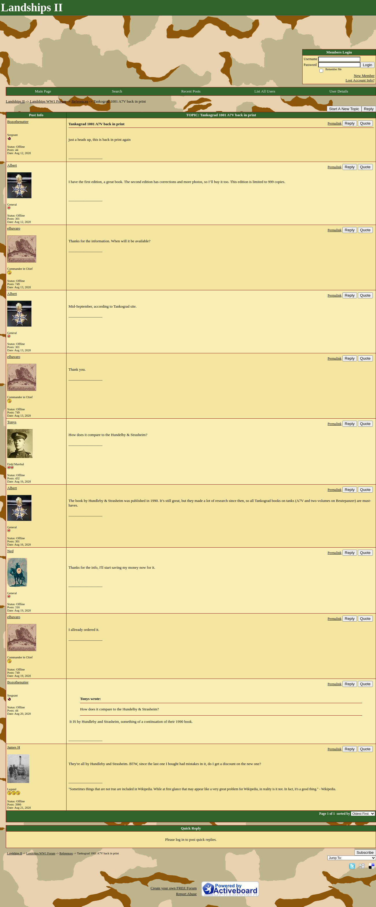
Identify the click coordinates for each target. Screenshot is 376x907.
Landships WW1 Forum (48, 101)
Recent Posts (191, 91)
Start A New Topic (344, 109)
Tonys (11, 422)
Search (117, 91)
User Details (338, 91)
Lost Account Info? (360, 80)
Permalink (335, 123)
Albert (12, 165)
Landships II (15, 101)
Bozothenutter (18, 121)
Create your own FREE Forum (173, 888)
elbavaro (13, 228)
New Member (364, 75)
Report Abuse (186, 894)
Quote (365, 123)
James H (13, 747)
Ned (10, 551)
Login (367, 65)
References (79, 101)
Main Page (43, 91)
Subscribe (365, 852)
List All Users (264, 91)
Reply (369, 109)
